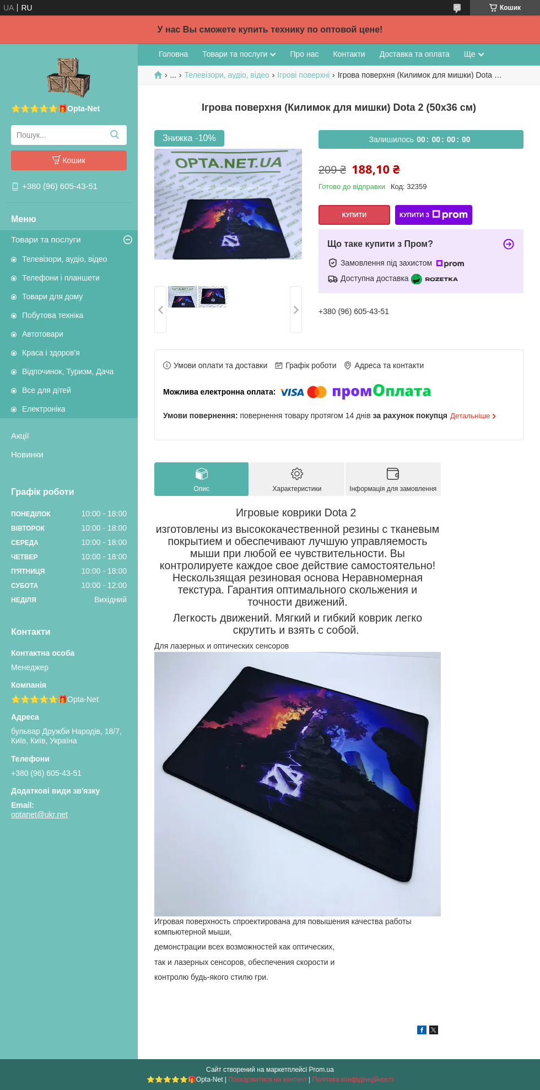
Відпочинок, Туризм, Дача (68, 371)
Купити (354, 215)
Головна (173, 54)
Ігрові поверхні (303, 75)
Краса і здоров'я (51, 352)
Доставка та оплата (415, 54)
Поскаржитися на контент (267, 1079)
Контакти (349, 54)
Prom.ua (321, 1069)
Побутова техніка (52, 315)
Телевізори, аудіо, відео (64, 259)
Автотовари (42, 334)
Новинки (27, 454)
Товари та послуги (46, 239)
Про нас (304, 54)
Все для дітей (46, 390)
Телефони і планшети (61, 277)
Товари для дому (52, 296)
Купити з (433, 215)
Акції (20, 435)
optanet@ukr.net (39, 814)
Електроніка (44, 408)
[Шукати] (114, 135)
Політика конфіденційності (353, 1079)
